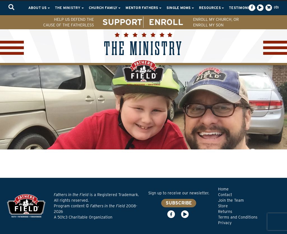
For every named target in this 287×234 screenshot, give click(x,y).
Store (223, 206)
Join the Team (231, 200)
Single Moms (180, 8)
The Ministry (69, 8)
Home (223, 189)
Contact (225, 194)
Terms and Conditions (238, 217)
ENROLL (166, 22)
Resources (211, 8)
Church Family (105, 8)
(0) (272, 7)
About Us (39, 8)
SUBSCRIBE (179, 203)
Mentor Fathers (143, 8)
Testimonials (244, 8)
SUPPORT (122, 22)
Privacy (225, 223)
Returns (225, 211)
